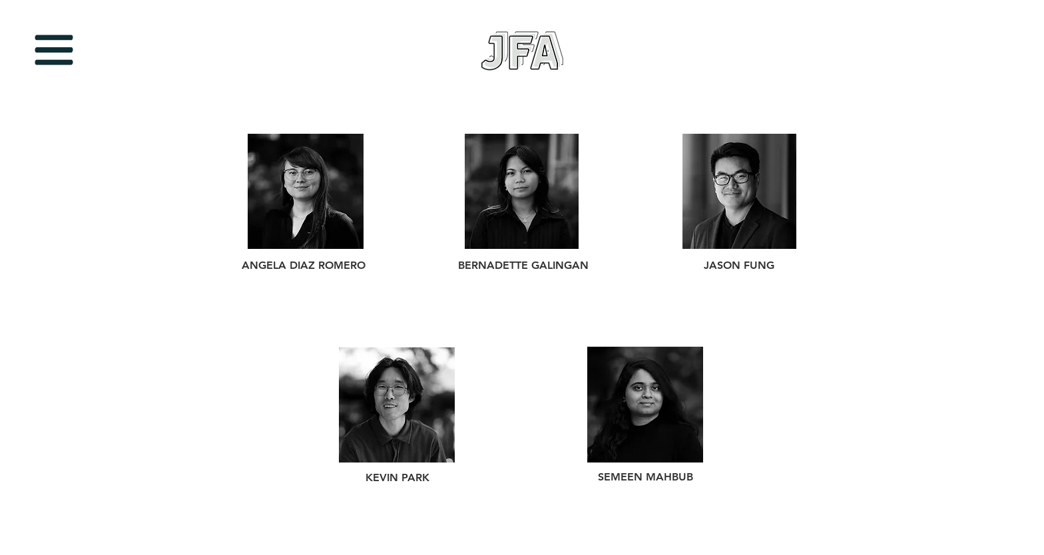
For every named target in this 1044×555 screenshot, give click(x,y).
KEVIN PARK (397, 477)
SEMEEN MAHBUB (645, 476)
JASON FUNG (739, 265)
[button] (54, 50)
